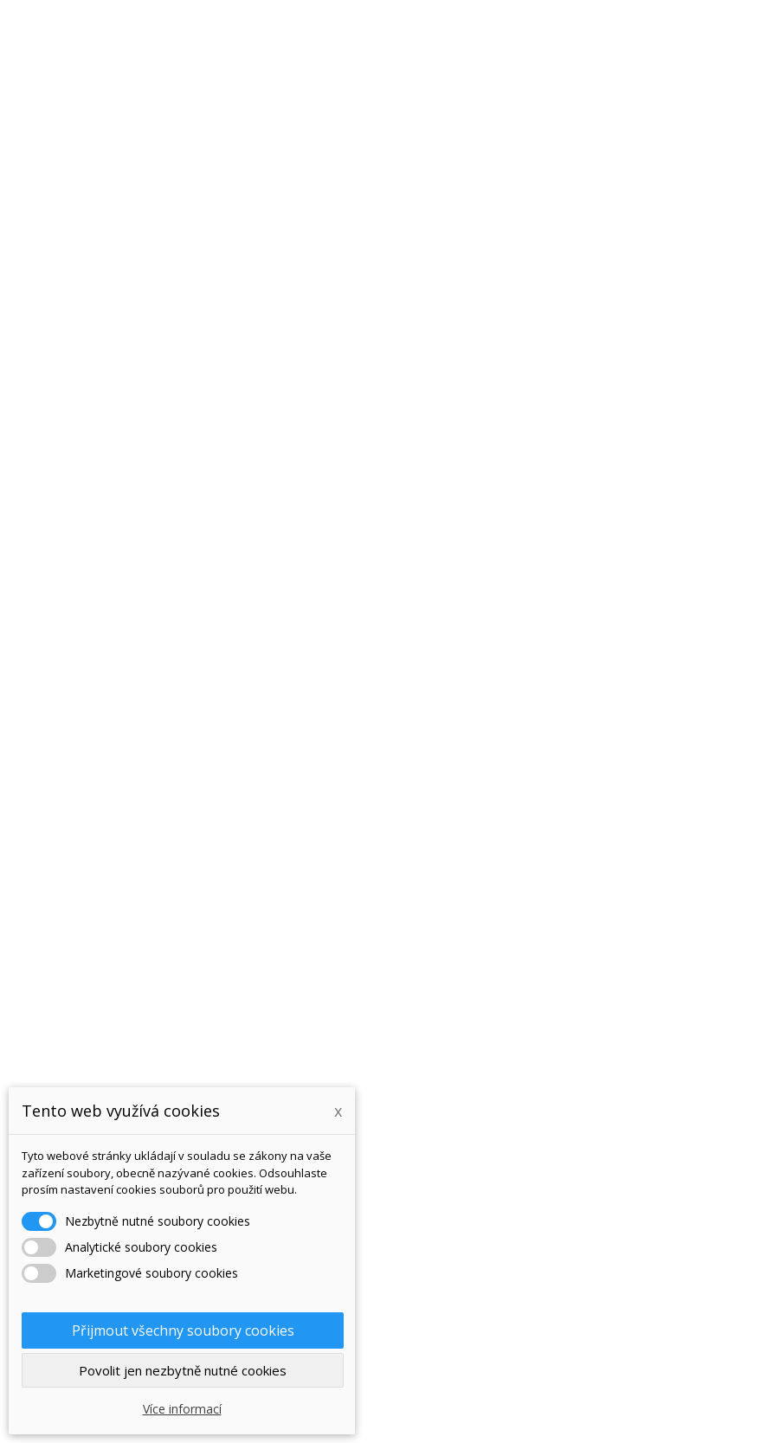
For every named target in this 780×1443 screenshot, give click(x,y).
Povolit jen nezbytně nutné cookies (183, 1370)
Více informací (182, 1409)
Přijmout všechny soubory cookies (183, 1330)
